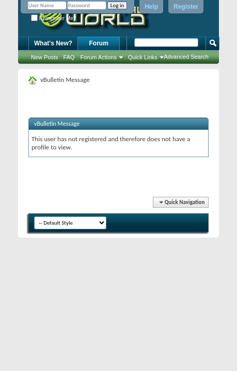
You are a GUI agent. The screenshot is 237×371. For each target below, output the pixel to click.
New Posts (44, 57)
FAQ (69, 57)
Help (151, 6)
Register (185, 6)
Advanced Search (186, 57)
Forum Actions (99, 57)
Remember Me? (53, 18)
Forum (98, 43)
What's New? (53, 43)
